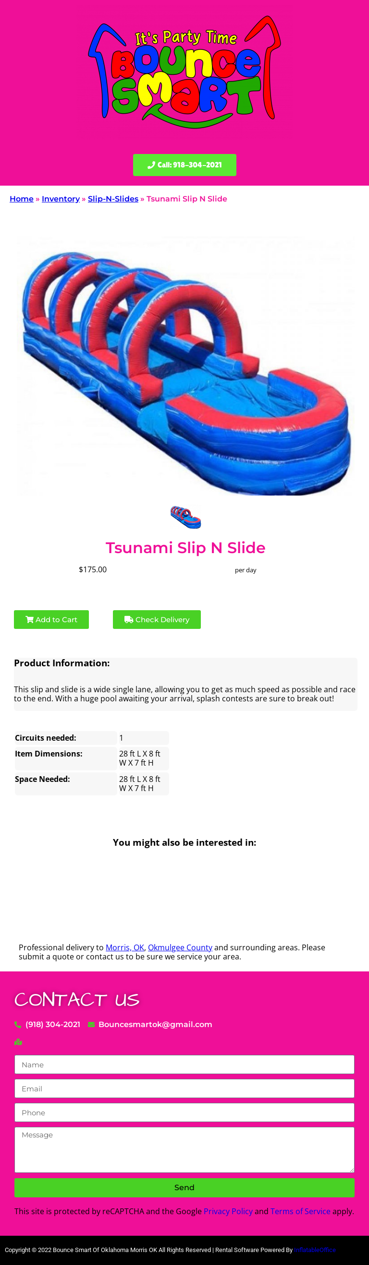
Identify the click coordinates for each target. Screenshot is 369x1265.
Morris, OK (125, 947)
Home (22, 198)
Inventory (61, 198)
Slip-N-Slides (113, 198)
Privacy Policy (228, 1211)
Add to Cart (51, 619)
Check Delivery (156, 619)
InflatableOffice (315, 1249)
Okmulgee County (180, 947)
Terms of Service (301, 1211)
